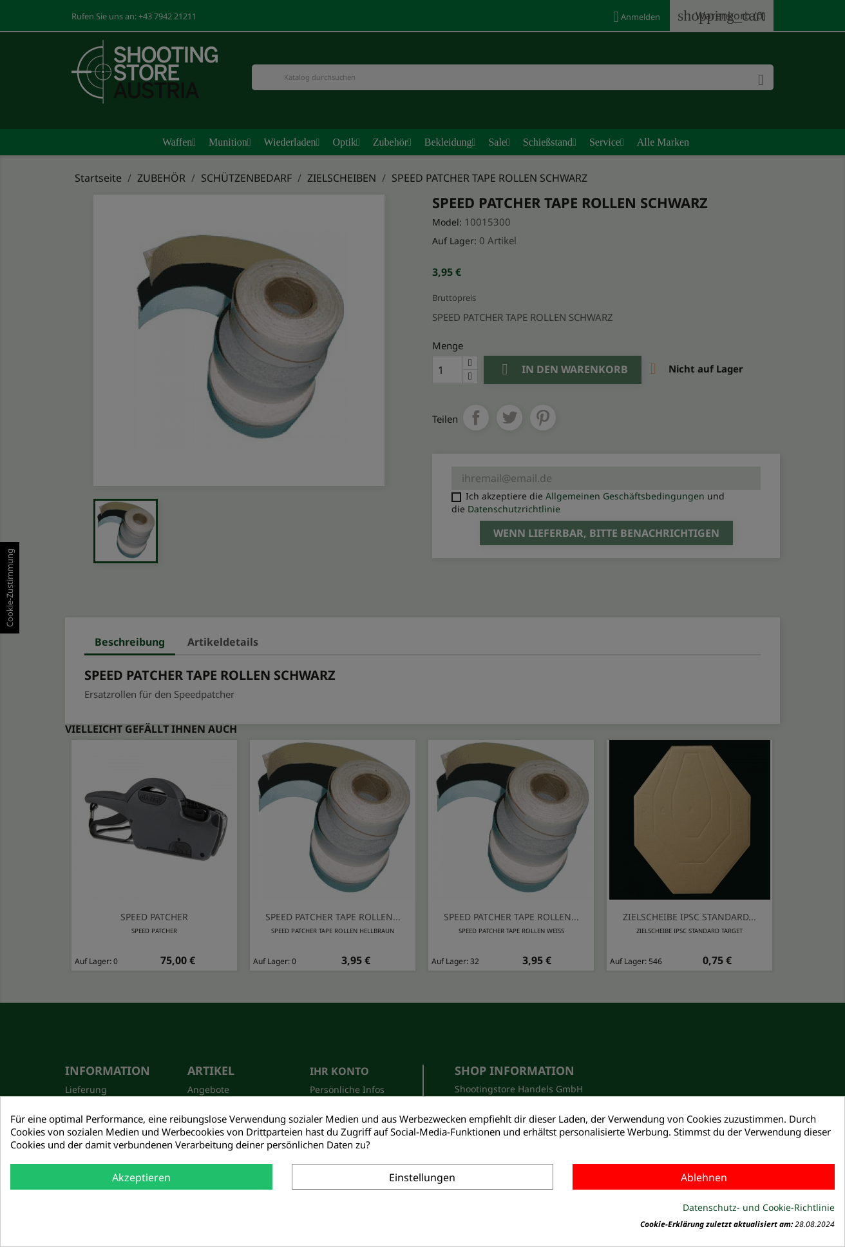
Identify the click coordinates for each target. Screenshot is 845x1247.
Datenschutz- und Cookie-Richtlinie (759, 1207)
